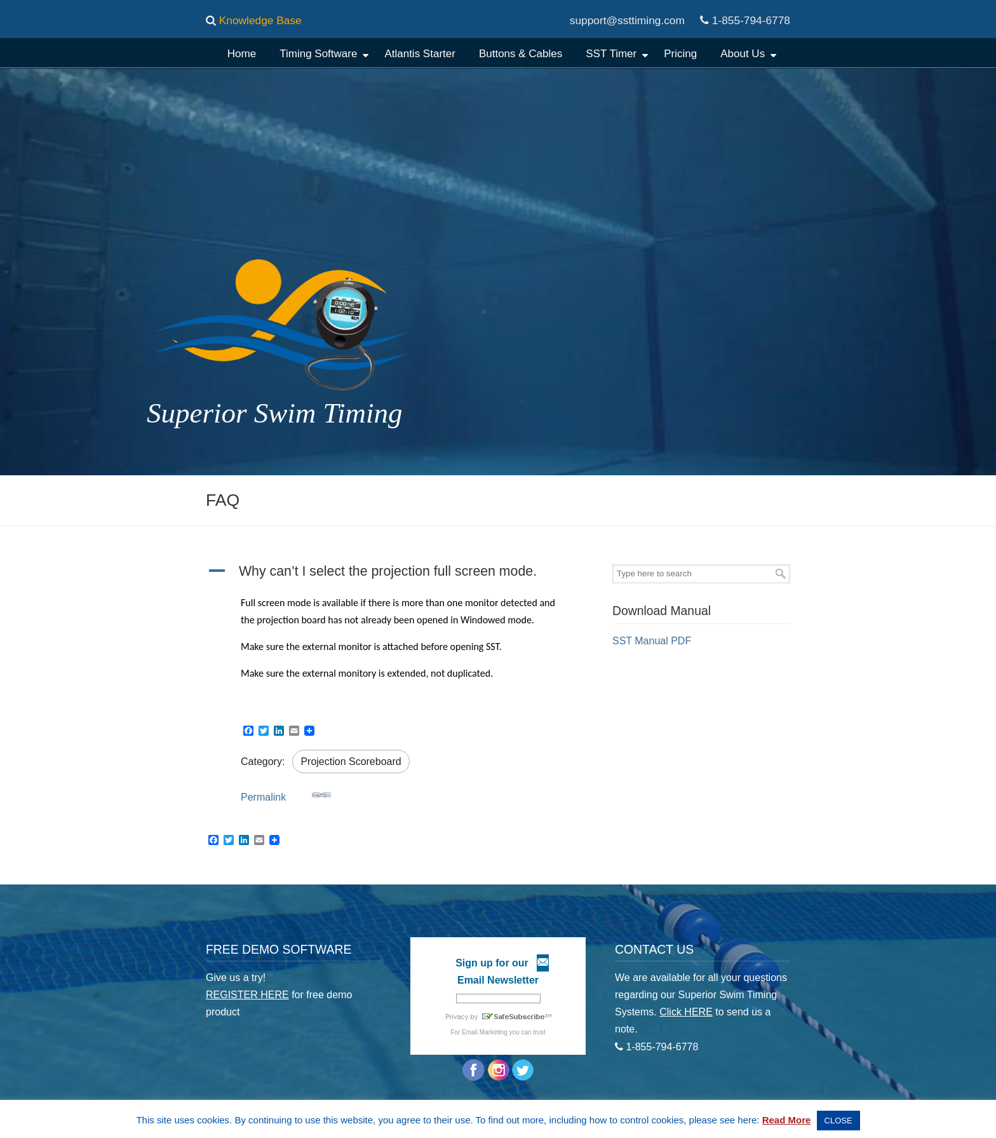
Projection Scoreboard (350, 761)
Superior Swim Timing (489, 85)
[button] (396, 572)
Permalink (286, 794)
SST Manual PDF (651, 640)
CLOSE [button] (838, 1120)
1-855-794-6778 (751, 20)
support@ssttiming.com (627, 20)
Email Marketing (485, 1032)
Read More (786, 1119)
